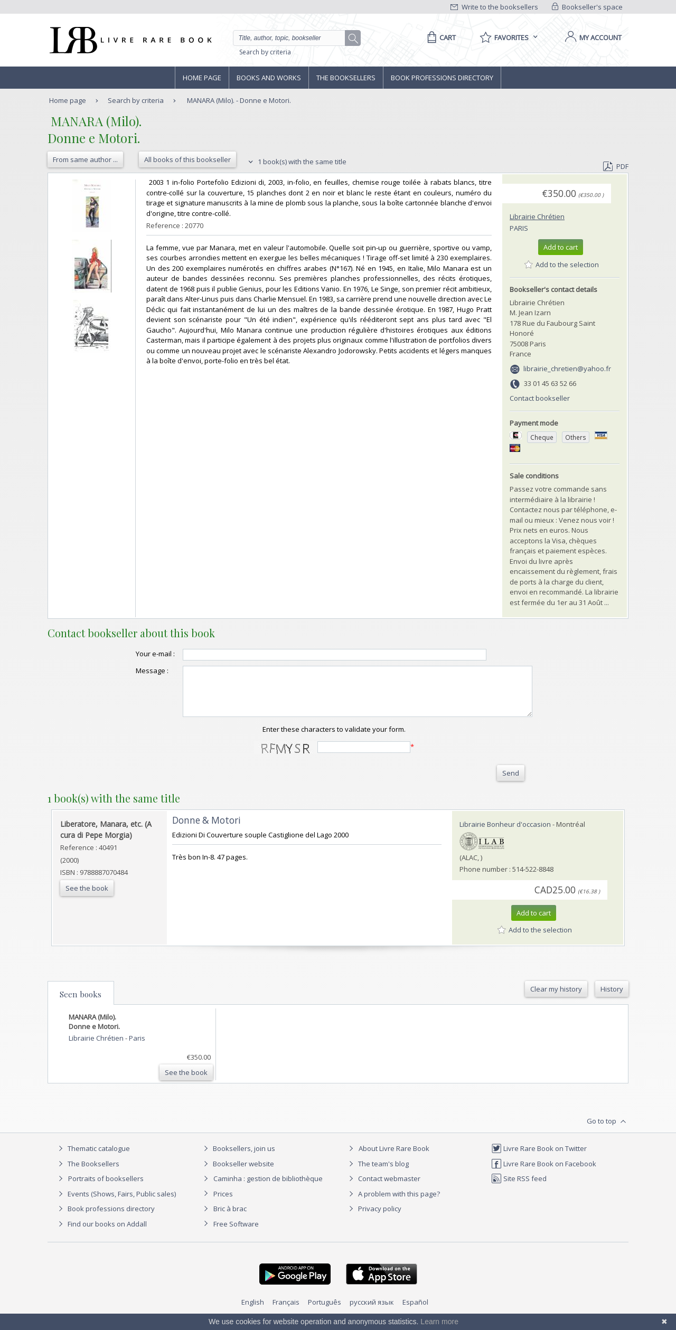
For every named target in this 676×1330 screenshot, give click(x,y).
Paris (519, 228)
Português (324, 1311)
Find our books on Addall (101, 1233)
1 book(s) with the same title (296, 161)
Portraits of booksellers (106, 1188)
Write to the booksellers (494, 7)
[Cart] (440, 37)
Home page (202, 77)
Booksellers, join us (238, 1158)
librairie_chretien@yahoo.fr (567, 368)
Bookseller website (237, 1173)
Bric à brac (230, 1218)
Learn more (439, 1321)
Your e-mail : (134, 653)
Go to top (607, 1131)
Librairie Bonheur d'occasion (505, 833)
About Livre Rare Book (394, 1158)
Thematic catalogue (92, 1158)
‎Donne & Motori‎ (206, 830)
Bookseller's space (587, 7)
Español (415, 1311)
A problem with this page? (393, 1203)
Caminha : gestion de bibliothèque (268, 1188)
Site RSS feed (519, 1188)
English (252, 1311)
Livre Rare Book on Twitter (539, 1158)
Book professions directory (442, 77)
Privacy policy (373, 1218)
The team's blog (377, 1173)
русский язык (372, 1311)
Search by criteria (265, 52)
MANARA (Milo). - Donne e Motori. (239, 100)
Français (286, 1311)
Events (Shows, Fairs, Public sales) (115, 1203)
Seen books (80, 1003)
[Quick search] (293, 38)
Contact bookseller (540, 398)
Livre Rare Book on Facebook (543, 1173)
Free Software (236, 1233)
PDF (616, 166)
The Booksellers (345, 77)
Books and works (269, 77)
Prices (223, 1203)
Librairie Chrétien (537, 216)
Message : (131, 670)
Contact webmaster (383, 1188)
